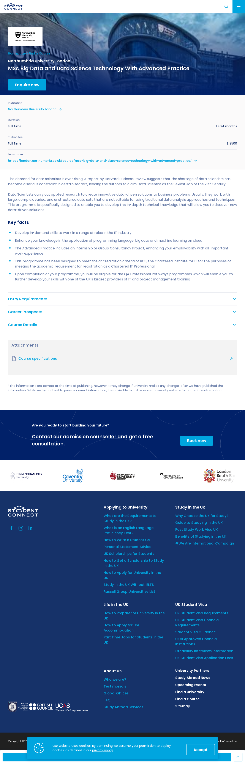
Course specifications (34, 358)
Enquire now (27, 84)
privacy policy (102, 750)
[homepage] (13, 6)
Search (226, 6)
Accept (200, 749)
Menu (238, 6)
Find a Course (39, 53)
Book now (196, 440)
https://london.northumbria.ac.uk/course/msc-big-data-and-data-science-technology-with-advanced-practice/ (100, 161)
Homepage (17, 53)
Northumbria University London (32, 109)
